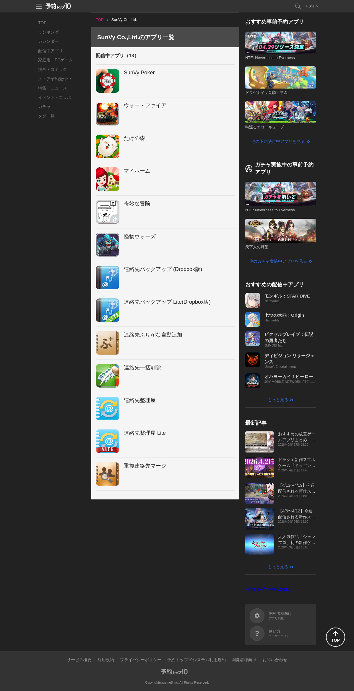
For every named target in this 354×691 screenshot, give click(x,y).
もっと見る (278, 399)
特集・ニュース (52, 88)
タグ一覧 (46, 116)
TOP (42, 22)
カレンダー (48, 41)
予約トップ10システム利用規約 (196, 659)
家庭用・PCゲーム (55, 60)
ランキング (48, 32)
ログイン (312, 6)
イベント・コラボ (54, 97)
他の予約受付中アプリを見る (278, 141)
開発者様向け (244, 659)
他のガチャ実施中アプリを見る (278, 261)
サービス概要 (79, 659)
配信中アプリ (50, 50)
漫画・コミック (52, 69)
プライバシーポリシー (140, 659)
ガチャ (44, 106)
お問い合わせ (274, 659)
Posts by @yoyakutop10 (267, 589)
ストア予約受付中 (54, 78)
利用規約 (106, 659)
